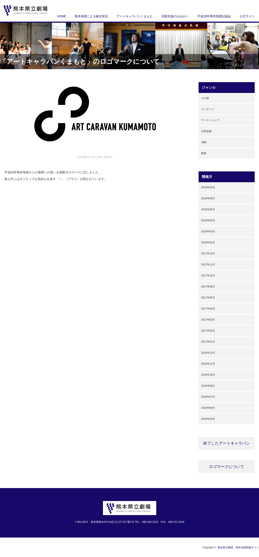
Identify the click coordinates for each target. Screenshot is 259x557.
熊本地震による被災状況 (91, 16)
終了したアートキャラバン (226, 443)
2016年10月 (208, 374)
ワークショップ (210, 120)
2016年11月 (208, 363)
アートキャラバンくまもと (135, 16)
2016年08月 (208, 385)
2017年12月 (208, 253)
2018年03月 (208, 231)
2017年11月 (208, 264)
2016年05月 (208, 418)
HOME (61, 16)
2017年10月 (208, 275)
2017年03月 (208, 319)
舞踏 (203, 153)
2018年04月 (208, 220)
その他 (205, 98)
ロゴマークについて (226, 466)
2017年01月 (208, 341)
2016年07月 (208, 396)
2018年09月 (208, 198)
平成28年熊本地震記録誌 (214, 16)
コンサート (207, 109)
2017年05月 (208, 297)
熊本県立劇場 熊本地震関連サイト (238, 547)
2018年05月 (208, 209)
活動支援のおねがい (175, 16)
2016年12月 (208, 352)
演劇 (203, 142)
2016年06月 (208, 407)
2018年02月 (208, 242)
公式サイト (247, 16)
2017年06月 (208, 286)
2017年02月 (208, 330)
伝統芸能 (206, 131)
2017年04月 (208, 308)
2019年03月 (208, 187)
